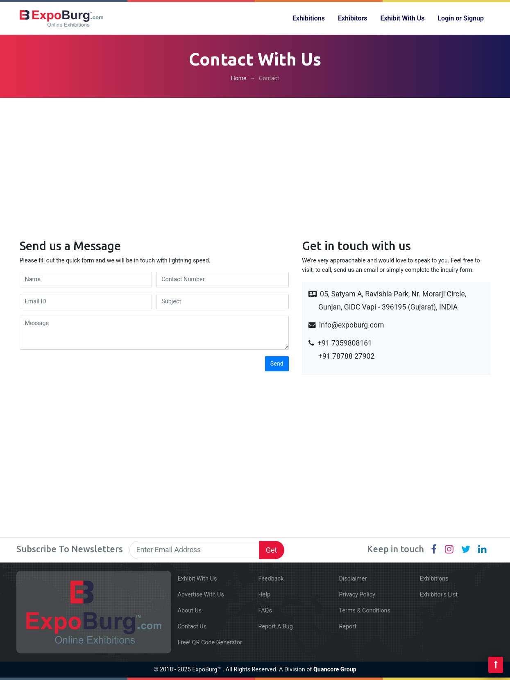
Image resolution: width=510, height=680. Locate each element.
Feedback (271, 578)
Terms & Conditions (364, 610)
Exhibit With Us (403, 18)
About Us (190, 610)
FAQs (265, 610)
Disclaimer (353, 578)
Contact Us (192, 626)
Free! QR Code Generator (210, 642)
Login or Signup (460, 18)
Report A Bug (275, 626)
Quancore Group (334, 669)
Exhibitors (352, 18)
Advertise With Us (201, 594)
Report (348, 626)
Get (271, 550)
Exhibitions (308, 18)
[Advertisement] (255, 161)
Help (264, 594)
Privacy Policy (357, 594)
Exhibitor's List (439, 594)
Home (239, 78)
